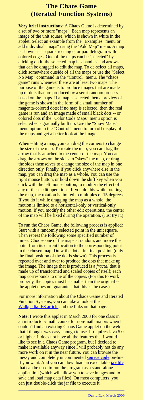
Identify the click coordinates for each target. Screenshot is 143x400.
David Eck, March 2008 (106, 395)
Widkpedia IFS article (38, 306)
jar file (117, 362)
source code (98, 357)
